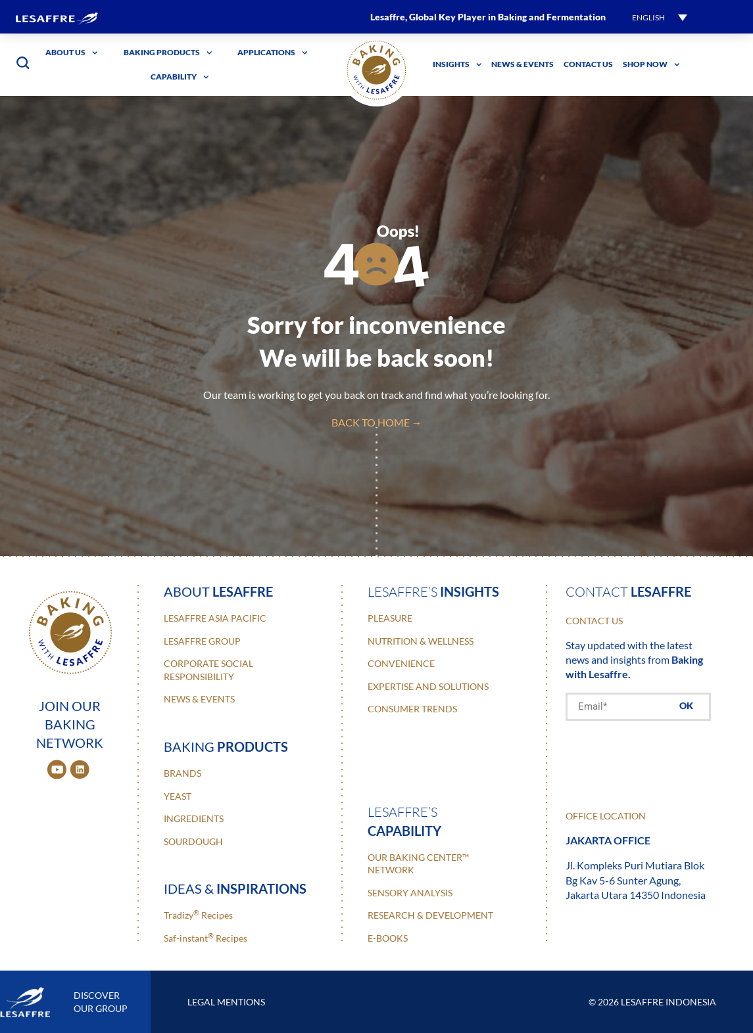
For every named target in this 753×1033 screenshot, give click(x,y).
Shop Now (651, 64)
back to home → (376, 422)
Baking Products (168, 52)
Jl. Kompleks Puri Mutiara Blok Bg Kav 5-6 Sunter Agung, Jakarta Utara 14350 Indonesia (636, 880)
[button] (659, 16)
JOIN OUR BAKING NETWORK (69, 724)
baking (226, 746)
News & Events (522, 64)
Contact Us (588, 64)
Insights (457, 64)
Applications (272, 52)
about (218, 591)
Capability (180, 77)
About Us (71, 52)
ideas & (235, 888)
